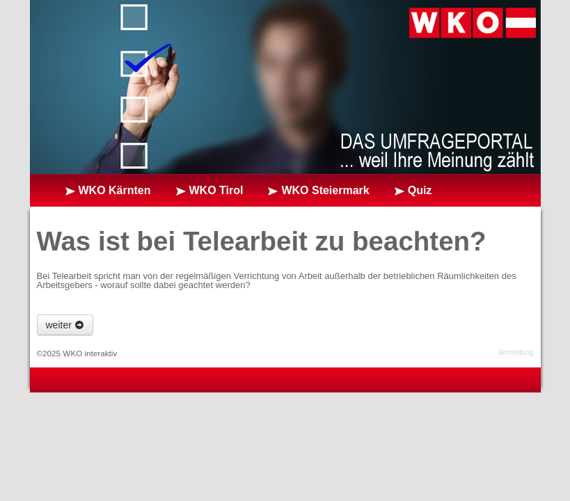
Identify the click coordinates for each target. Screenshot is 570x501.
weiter (65, 325)
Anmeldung (516, 352)
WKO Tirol (216, 190)
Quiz (420, 190)
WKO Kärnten (115, 190)
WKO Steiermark (325, 190)
